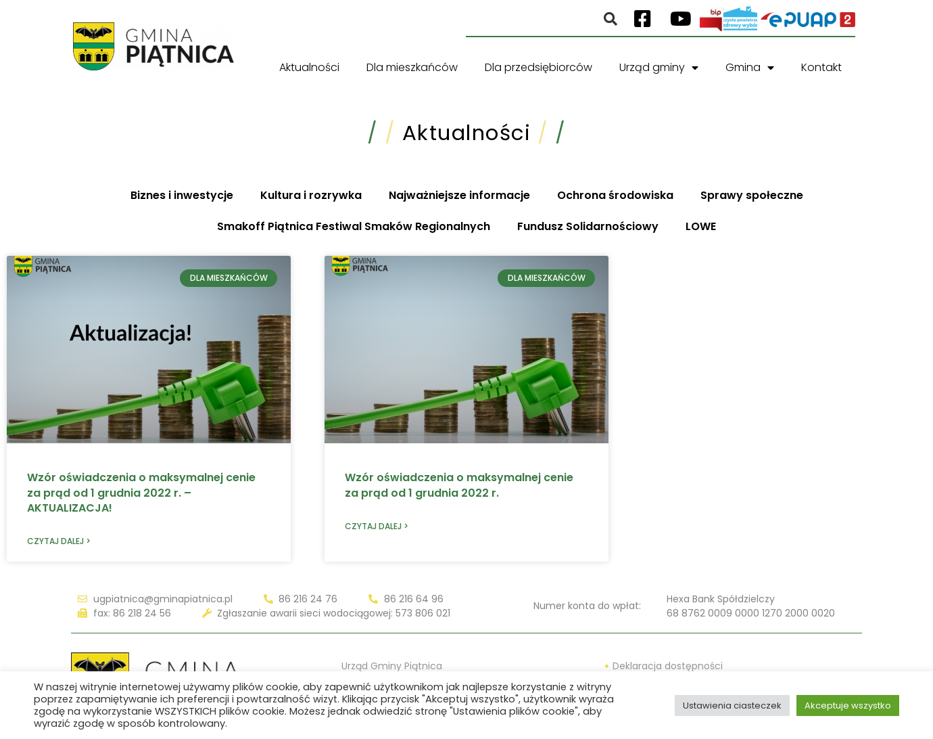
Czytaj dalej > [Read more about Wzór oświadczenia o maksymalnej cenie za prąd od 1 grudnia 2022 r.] (376, 526)
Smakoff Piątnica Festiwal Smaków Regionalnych (353, 226)
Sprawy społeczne (751, 195)
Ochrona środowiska (615, 195)
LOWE (701, 226)
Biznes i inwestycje (181, 195)
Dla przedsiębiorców (538, 67)
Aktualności (309, 67)
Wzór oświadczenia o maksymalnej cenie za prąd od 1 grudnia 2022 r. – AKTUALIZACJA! (141, 493)
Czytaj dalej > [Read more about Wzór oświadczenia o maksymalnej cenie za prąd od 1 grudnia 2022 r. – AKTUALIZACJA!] (59, 541)
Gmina (749, 67)
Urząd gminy (658, 67)
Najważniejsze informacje (459, 195)
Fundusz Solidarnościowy (588, 226)
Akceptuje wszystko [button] (848, 705)
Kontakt (821, 67)
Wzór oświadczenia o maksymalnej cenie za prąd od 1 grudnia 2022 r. (459, 485)
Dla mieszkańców (412, 67)
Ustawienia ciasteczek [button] (732, 705)
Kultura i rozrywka (311, 195)
